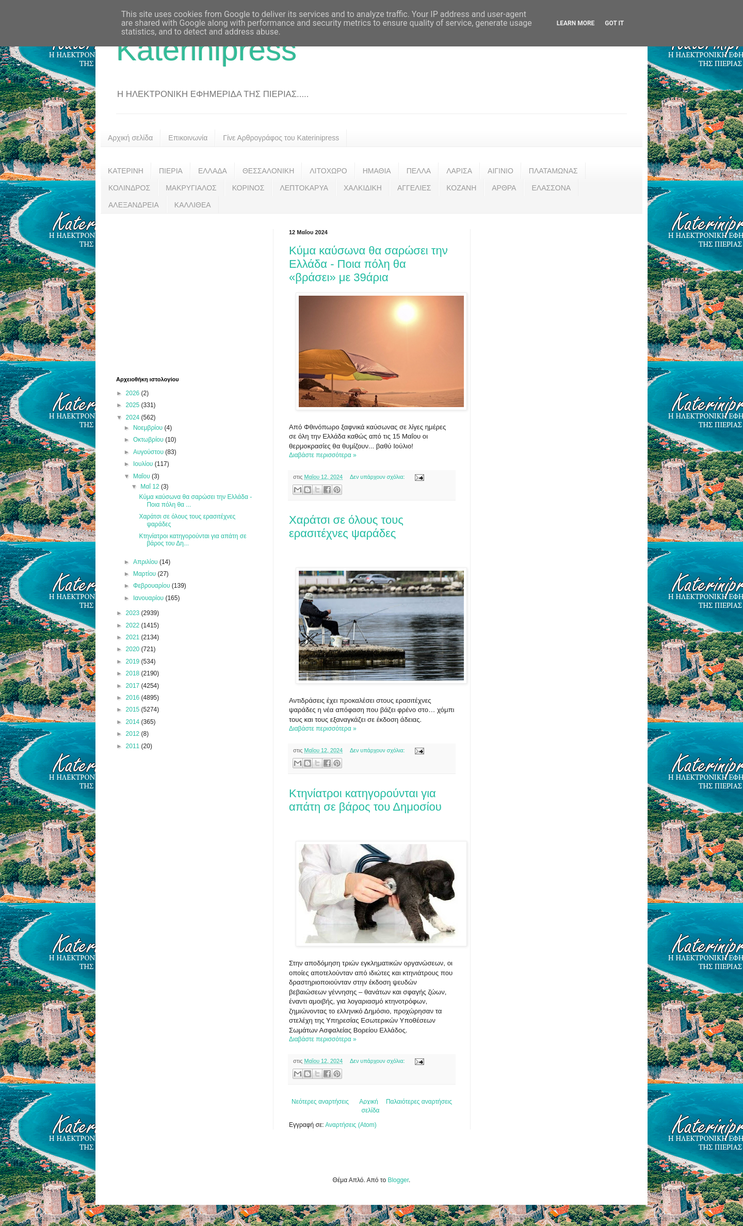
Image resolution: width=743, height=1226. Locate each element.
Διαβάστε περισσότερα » (323, 455)
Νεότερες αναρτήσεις (320, 1101)
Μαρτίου (145, 573)
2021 (133, 637)
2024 (133, 417)
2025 (133, 405)
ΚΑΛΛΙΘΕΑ (192, 205)
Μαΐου (142, 476)
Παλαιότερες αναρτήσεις (419, 1101)
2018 (133, 673)
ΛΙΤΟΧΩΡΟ (328, 171)
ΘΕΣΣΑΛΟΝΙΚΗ (268, 171)
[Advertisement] (193, 293)
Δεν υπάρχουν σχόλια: (378, 477)
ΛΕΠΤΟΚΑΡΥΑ (304, 188)
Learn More (576, 23)
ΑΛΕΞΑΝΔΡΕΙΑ (133, 205)
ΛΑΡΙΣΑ (459, 171)
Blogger (398, 1180)
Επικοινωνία (187, 138)
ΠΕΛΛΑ (419, 171)
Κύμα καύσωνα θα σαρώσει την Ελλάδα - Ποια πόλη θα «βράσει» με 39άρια (368, 264)
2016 (133, 697)
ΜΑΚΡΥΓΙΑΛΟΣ (191, 188)
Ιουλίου (144, 463)
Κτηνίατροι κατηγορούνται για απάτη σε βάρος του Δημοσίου (365, 800)
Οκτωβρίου (149, 439)
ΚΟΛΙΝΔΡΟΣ (129, 188)
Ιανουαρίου (149, 598)
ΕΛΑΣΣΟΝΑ (551, 188)
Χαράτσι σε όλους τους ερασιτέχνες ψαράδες (346, 526)
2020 (133, 649)
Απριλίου (146, 562)
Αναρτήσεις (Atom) (350, 1124)
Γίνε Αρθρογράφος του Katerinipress (281, 138)
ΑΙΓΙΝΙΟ (500, 171)
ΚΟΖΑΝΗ (461, 188)
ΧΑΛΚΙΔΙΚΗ (363, 188)
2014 (133, 721)
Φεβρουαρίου (152, 585)
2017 (133, 685)
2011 (133, 746)
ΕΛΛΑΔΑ (212, 171)
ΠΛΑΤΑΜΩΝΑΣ (553, 171)
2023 (133, 613)
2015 (133, 709)
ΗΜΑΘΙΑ (377, 171)
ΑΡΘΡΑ (504, 188)
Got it (614, 23)
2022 (133, 625)
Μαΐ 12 (150, 486)
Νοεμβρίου (149, 427)
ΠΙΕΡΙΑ (171, 171)
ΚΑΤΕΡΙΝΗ (125, 171)
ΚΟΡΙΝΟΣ (248, 188)
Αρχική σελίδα (130, 138)
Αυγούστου (149, 452)
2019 (133, 661)
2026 (133, 393)
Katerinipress (206, 50)
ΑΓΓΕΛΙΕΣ (414, 188)
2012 (133, 733)
